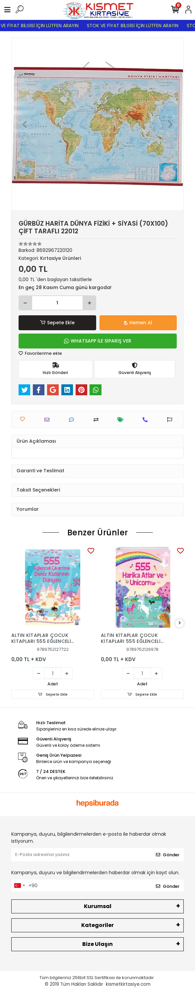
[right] (179, 623)
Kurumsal (97, 906)
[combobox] (19, 885)
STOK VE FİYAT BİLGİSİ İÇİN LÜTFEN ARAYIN (136, 25)
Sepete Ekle (57, 322)
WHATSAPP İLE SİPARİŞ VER (97, 341)
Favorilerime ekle (40, 353)
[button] (24, 124)
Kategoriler (97, 925)
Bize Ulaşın (97, 944)
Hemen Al (138, 322)
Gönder (167, 855)
